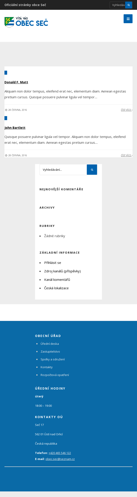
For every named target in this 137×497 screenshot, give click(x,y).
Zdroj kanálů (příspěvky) (62, 276)
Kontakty (47, 373)
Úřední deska (50, 349)
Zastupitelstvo (50, 357)
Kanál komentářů (57, 285)
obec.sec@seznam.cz (60, 464)
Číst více (127, 115)
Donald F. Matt (21, 87)
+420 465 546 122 (60, 458)
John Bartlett (20, 132)
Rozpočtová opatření (55, 380)
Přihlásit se (52, 268)
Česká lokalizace (56, 293)
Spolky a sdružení (53, 365)
